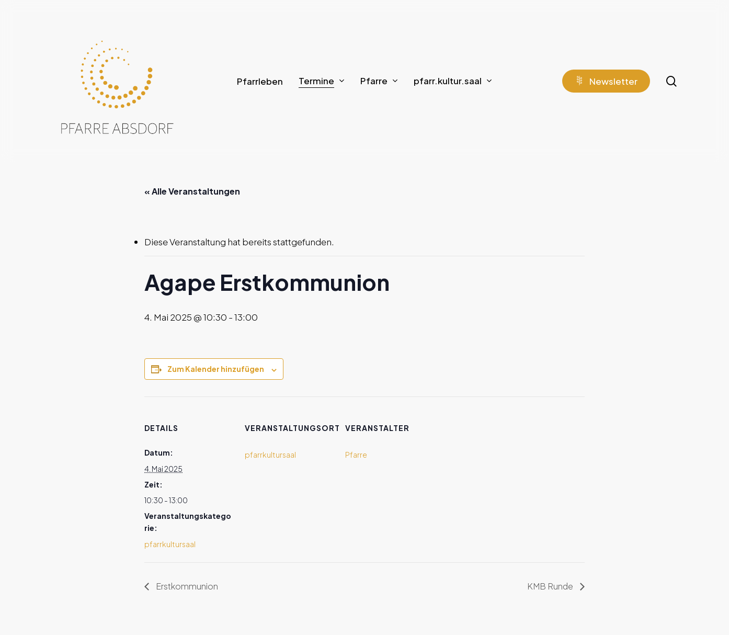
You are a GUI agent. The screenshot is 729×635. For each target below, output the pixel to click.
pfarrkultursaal (170, 544)
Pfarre (356, 454)
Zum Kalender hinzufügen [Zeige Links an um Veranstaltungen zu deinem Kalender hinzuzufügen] (215, 368)
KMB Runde (551, 586)
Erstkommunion (186, 586)
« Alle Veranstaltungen (192, 191)
